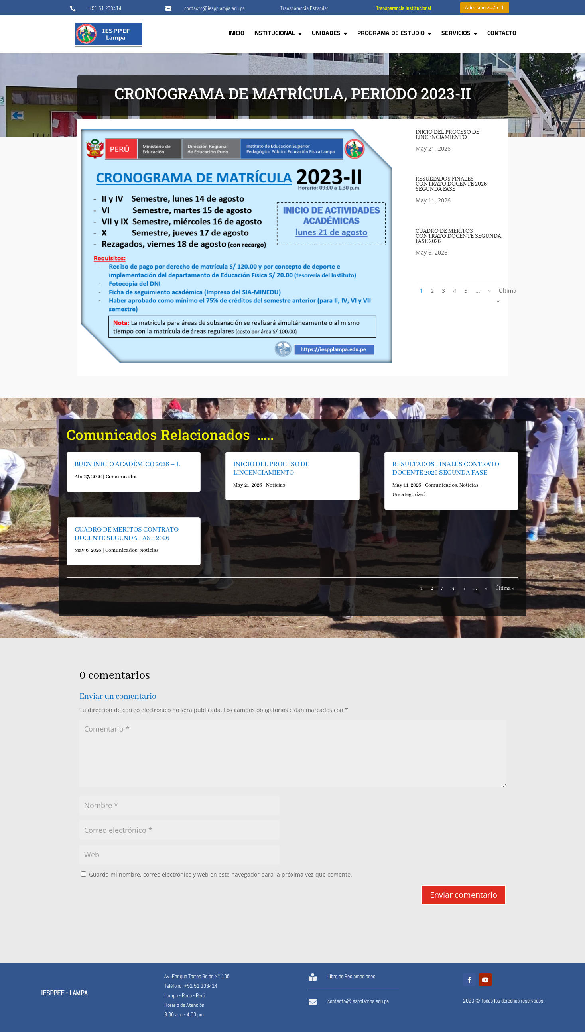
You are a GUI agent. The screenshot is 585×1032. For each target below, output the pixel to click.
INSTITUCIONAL (274, 34)
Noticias (149, 550)
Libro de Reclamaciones (351, 976)
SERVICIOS (456, 34)
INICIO (236, 34)
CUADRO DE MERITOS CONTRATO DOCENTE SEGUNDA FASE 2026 (458, 236)
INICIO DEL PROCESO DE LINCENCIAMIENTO (447, 134)
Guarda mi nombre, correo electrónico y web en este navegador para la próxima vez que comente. (220, 874)
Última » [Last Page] (506, 295)
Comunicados (122, 476)
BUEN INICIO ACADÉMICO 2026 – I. (127, 464)
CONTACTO (501, 34)
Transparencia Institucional (403, 8)
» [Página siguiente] (489, 290)
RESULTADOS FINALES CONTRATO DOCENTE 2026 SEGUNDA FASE (451, 183)
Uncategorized (409, 494)
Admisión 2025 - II (484, 7)
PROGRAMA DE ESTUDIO (391, 34)
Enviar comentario (463, 894)
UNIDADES (326, 34)
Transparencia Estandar (304, 8)
